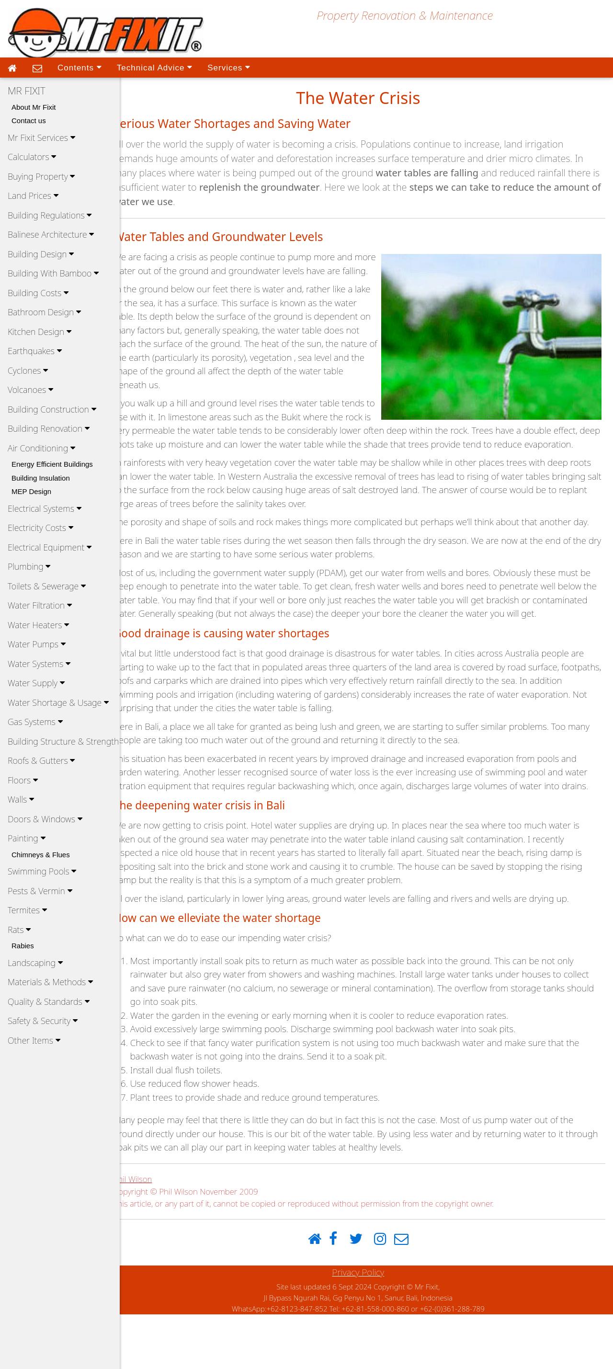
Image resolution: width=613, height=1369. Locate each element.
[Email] (409, 1294)
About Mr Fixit (33, 107)
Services (228, 67)
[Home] (322, 1294)
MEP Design (31, 491)
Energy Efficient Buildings (52, 464)
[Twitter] (364, 1294)
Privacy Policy (367, 1327)
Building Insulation (40, 478)
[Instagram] (388, 1294)
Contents (79, 67)
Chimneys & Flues (40, 855)
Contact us (28, 120)
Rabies (22, 946)
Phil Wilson (149, 1233)
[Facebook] (341, 1294)
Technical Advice (154, 67)
